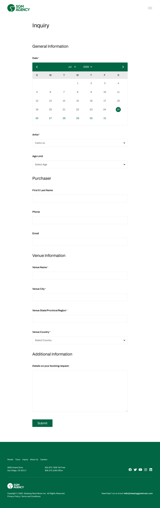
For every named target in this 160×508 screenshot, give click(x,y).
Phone (36, 211)
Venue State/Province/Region (50, 310)
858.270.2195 (51, 470)
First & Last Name (42, 190)
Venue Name (40, 267)
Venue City (39, 289)
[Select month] (72, 67)
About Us (34, 459)
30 (91, 118)
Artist (36, 134)
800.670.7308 (51, 467)
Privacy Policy (13, 496)
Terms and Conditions (31, 496)
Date (35, 58)
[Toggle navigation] (150, 8)
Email (35, 233)
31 (104, 118)
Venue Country (41, 332)
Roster (10, 459)
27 (50, 118)
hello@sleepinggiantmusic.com (138, 493)
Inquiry (25, 459)
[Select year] (87, 67)
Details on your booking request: (50, 366)
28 (64, 118)
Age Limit (37, 156)
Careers (43, 459)
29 (77, 118)
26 (36, 118)
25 (118, 109)
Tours (17, 459)
